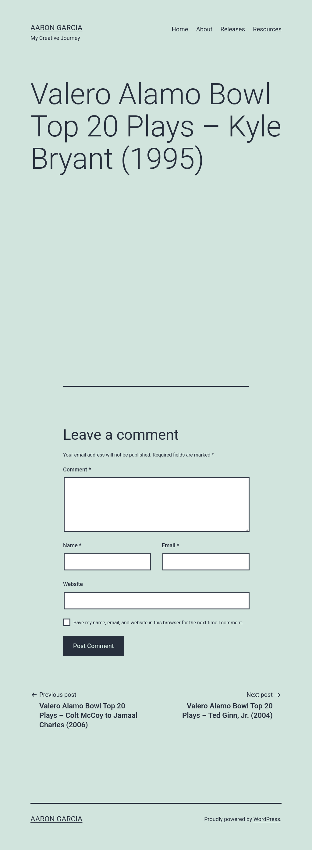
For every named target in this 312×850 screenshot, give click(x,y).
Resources (267, 29)
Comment (77, 469)
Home (180, 29)
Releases (232, 29)
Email (170, 545)
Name (72, 545)
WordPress (267, 819)
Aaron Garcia (56, 27)
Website (73, 584)
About (204, 29)
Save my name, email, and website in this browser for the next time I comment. (158, 623)
